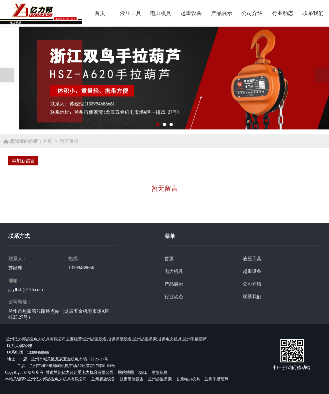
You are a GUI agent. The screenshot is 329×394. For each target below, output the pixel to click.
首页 (47, 141)
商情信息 (159, 372)
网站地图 (126, 372)
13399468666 (81, 267)
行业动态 (173, 296)
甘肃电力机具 (188, 379)
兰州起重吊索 (160, 379)
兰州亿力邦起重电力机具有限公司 (57, 379)
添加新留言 (23, 160)
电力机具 (173, 271)
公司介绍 (252, 284)
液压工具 (252, 258)
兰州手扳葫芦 (216, 379)
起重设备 (252, 271)
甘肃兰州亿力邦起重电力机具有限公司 (80, 372)
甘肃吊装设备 (132, 379)
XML (142, 372)
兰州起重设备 (103, 379)
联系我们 (252, 296)
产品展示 (173, 284)
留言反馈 (69, 141)
